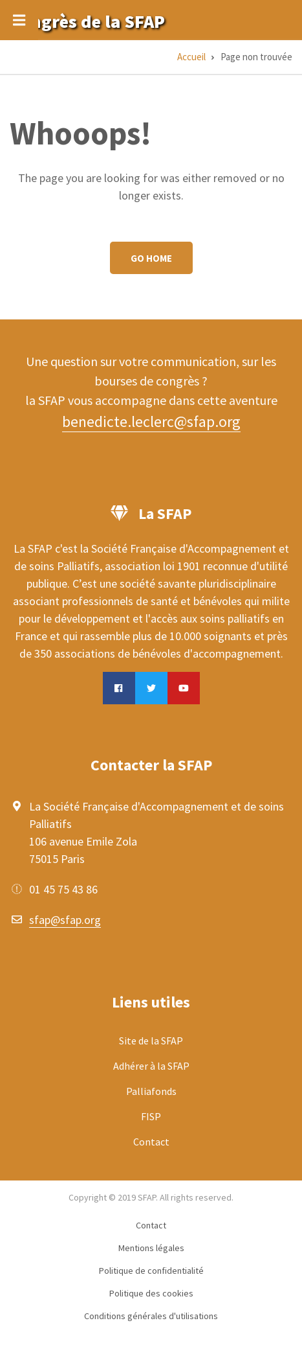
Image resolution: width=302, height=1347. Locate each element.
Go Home (151, 258)
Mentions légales (151, 1248)
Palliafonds (151, 1091)
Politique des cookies (151, 1293)
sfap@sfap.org (65, 919)
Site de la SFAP (151, 1040)
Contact (151, 1141)
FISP (151, 1116)
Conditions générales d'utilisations (151, 1316)
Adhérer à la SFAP (151, 1065)
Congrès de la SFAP (87, 21)
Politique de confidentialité (151, 1270)
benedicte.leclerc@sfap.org (151, 421)
